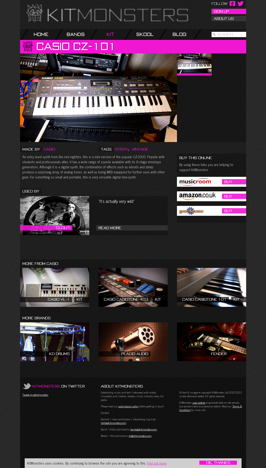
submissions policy (128, 406)
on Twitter (59, 386)
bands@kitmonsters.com (143, 429)
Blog (179, 34)
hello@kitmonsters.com (113, 423)
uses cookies (198, 402)
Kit (110, 34)
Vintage (140, 149)
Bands (76, 34)
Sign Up (221, 11)
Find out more (157, 463)
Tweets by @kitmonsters (35, 394)
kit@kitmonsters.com (140, 435)
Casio (49, 149)
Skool (145, 34)
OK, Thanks (218, 463)
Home (41, 34)
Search (225, 34)
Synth (121, 149)
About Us (224, 18)
